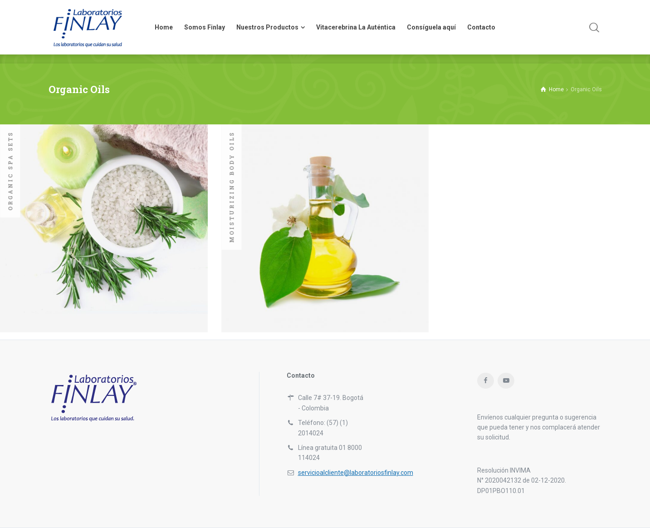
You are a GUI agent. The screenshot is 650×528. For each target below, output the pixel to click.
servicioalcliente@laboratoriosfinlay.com (355, 472)
